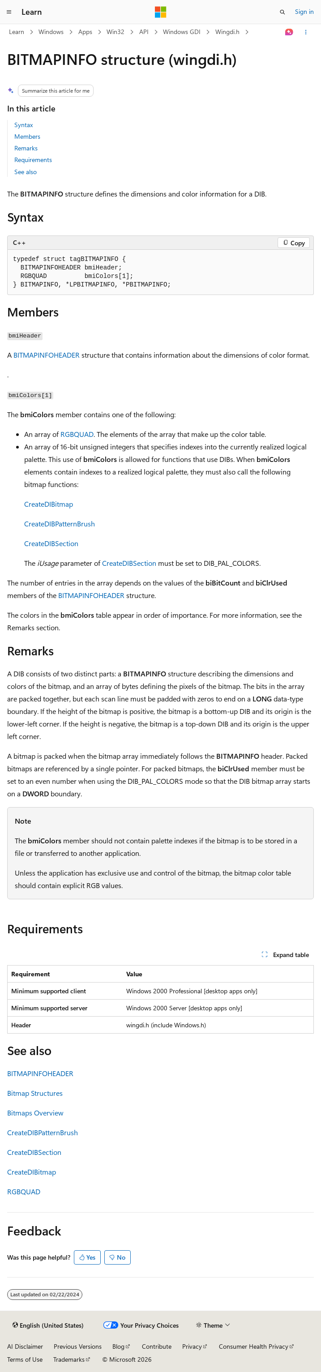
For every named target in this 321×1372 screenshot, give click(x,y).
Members (27, 136)
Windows (51, 31)
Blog (118, 1346)
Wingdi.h (227, 31)
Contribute (156, 1346)
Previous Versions (78, 1346)
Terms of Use (25, 1359)
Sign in (304, 11)
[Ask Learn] (289, 32)
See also (25, 171)
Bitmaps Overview (35, 1112)
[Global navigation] (9, 12)
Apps (85, 31)
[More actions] (306, 32)
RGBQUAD (77, 434)
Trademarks (69, 1359)
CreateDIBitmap (48, 504)
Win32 (115, 31)
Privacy (192, 1346)
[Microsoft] (161, 12)
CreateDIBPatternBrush (59, 523)
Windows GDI (182, 31)
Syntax (23, 124)
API (144, 31)
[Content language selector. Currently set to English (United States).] (48, 1325)
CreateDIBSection (51, 543)
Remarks (26, 148)
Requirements (33, 159)
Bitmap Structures (35, 1093)
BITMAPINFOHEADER (46, 354)
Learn (16, 31)
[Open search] (282, 12)
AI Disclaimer (25, 1346)
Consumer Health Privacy (253, 1346)
